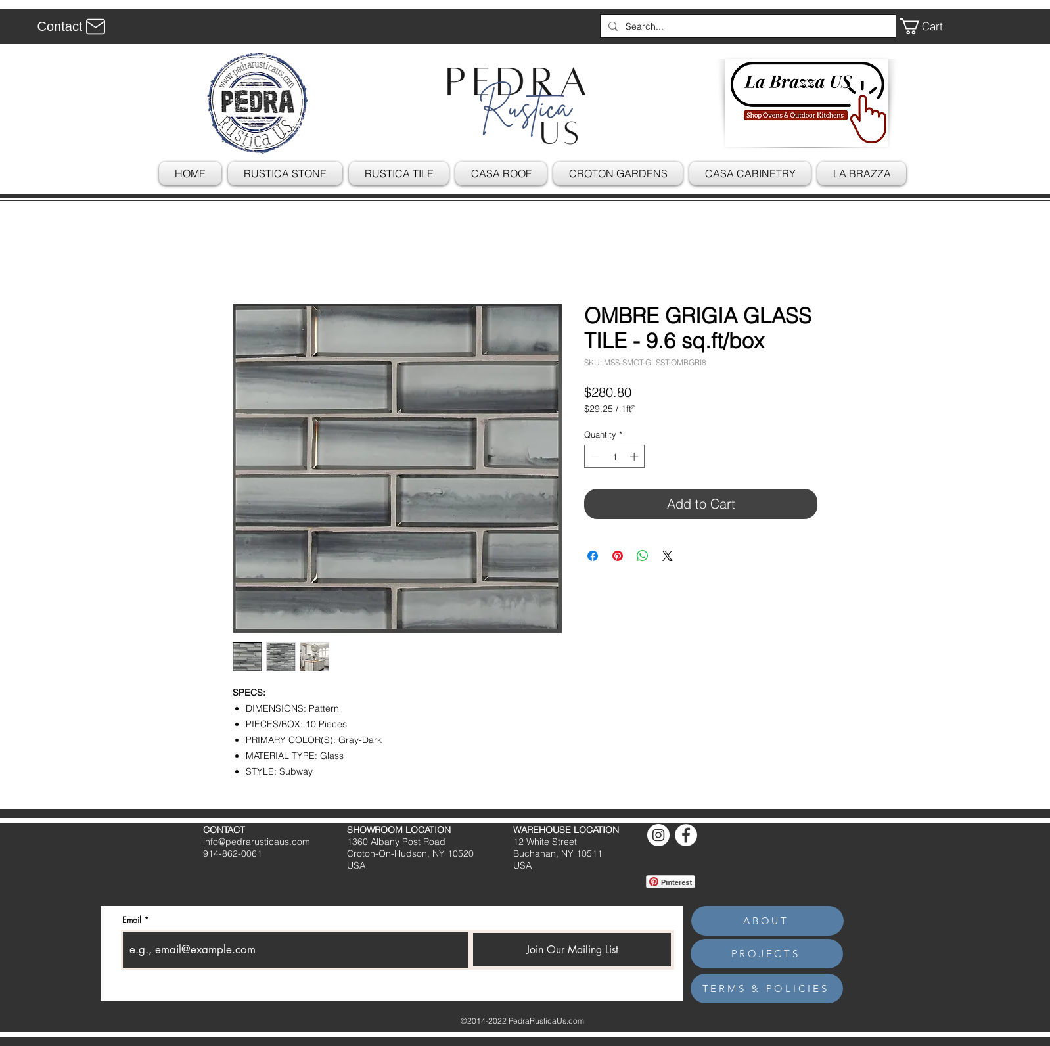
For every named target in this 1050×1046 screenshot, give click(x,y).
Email (131, 920)
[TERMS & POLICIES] (767, 988)
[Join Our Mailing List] (572, 950)
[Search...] (747, 26)
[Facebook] (686, 835)
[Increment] (635, 456)
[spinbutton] (615, 456)
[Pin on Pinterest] (618, 556)
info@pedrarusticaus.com (256, 842)
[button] (930, 26)
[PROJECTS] (767, 953)
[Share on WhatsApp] (643, 556)
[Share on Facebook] (593, 556)
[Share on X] (667, 556)
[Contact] (73, 26)
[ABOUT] (767, 921)
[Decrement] (594, 456)
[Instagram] (658, 835)
